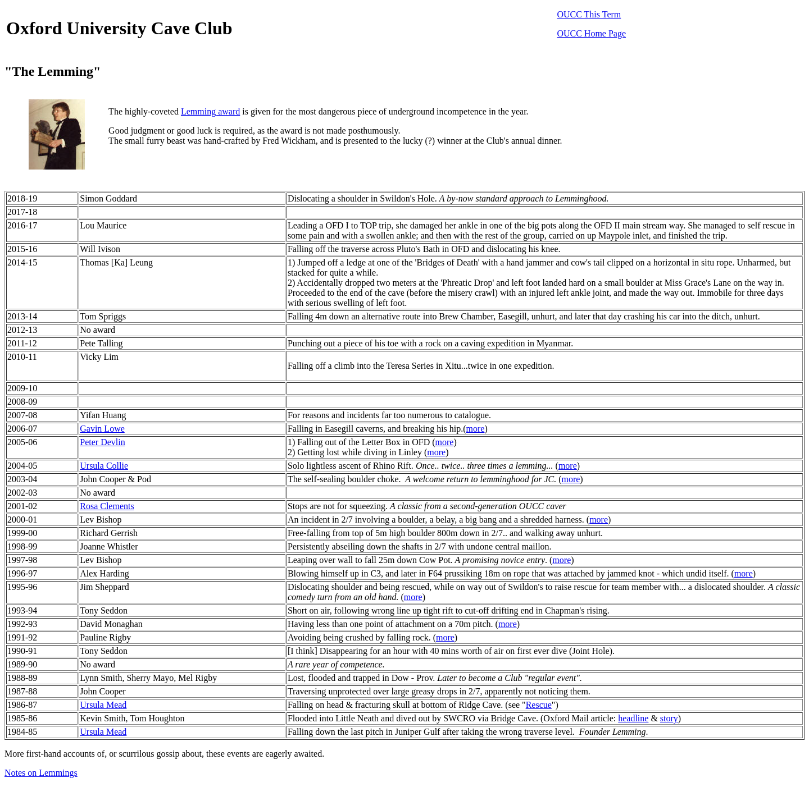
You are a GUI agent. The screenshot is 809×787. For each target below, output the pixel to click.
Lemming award (210, 111)
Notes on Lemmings (41, 772)
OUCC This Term (589, 14)
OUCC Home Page (591, 33)
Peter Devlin (102, 442)
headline (633, 718)
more (475, 428)
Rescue (539, 705)
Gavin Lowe (102, 428)
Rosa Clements (107, 506)
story (669, 718)
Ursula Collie (104, 465)
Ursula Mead (103, 705)
